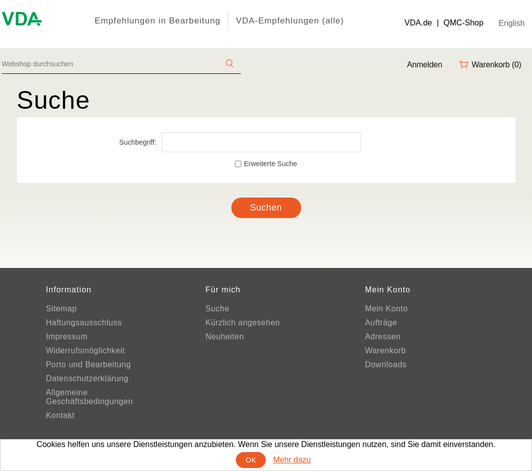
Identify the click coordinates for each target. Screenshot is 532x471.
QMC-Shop (464, 22)
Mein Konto (386, 308)
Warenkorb (385, 350)
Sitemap (61, 308)
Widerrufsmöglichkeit (85, 350)
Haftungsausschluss (84, 322)
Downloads (386, 364)
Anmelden (424, 64)
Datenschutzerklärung (87, 378)
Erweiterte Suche (270, 164)
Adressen (383, 336)
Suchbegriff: (137, 142)
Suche (217, 308)
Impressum (67, 336)
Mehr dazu (292, 460)
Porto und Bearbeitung (88, 364)
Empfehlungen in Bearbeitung (157, 20)
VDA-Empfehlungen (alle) (290, 20)
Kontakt (60, 415)
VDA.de (418, 22)
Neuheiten (224, 336)
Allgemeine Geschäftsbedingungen (89, 397)
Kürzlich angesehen (242, 322)
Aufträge (381, 322)
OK (251, 460)
